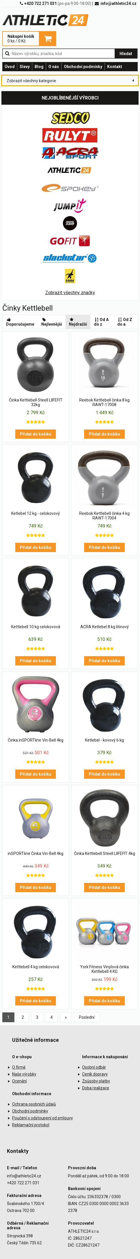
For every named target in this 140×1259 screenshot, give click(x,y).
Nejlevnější (51, 322)
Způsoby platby (96, 1081)
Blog (39, 66)
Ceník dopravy (95, 1074)
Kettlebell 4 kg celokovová (35, 967)
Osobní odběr (94, 1067)
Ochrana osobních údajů (34, 1104)
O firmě (18, 1067)
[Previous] (66, 1017)
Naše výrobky (24, 1074)
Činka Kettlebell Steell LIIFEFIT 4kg (104, 853)
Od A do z (101, 322)
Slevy (25, 66)
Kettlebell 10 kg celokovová (35, 626)
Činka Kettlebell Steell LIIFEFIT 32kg (36, 402)
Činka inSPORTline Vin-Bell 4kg (35, 740)
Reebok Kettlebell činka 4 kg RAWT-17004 (104, 515)
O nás (53, 66)
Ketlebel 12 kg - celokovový (35, 513)
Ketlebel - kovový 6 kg (104, 740)
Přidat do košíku (35, 434)
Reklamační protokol (30, 1125)
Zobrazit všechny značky (70, 292)
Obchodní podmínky (83, 66)
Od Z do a (124, 322)
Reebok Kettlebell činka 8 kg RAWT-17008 (104, 402)
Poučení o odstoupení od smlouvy (42, 1118)
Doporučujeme (20, 322)
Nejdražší (78, 322)
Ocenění (19, 1081)
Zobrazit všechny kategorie (31, 80)
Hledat (126, 53)
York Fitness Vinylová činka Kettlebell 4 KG (104, 969)
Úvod (10, 66)
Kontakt (114, 66)
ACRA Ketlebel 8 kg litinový (104, 626)
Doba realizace (95, 1088)
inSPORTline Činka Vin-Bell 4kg (35, 853)
